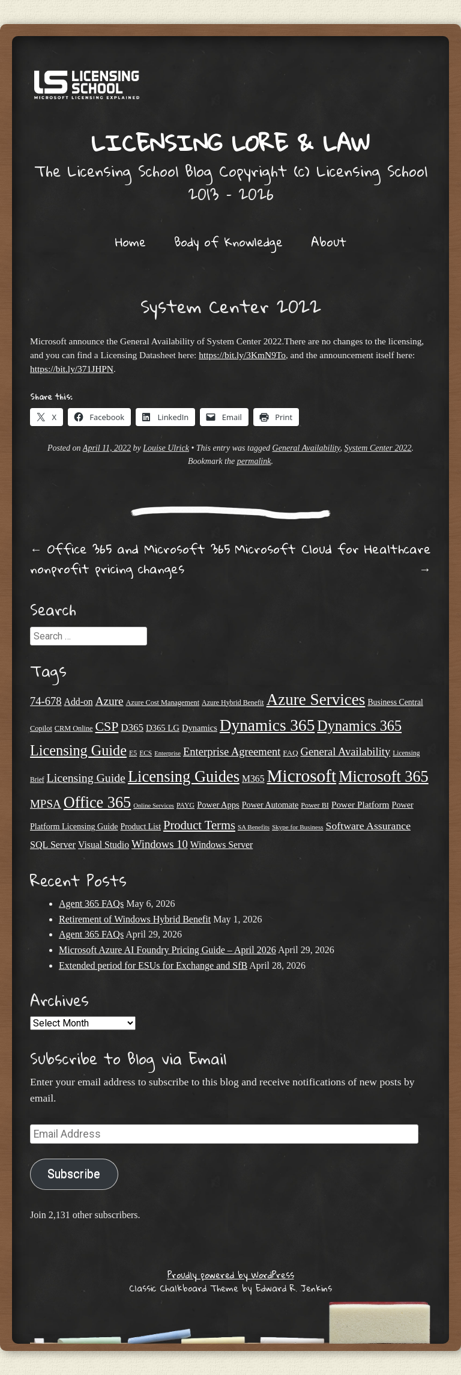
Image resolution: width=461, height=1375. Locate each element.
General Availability (306, 448)
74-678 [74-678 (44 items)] (46, 701)
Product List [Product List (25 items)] (141, 826)
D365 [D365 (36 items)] (132, 727)
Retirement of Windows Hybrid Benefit (135, 919)
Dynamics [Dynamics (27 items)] (199, 728)
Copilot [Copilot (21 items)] (41, 728)
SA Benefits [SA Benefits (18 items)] (254, 827)
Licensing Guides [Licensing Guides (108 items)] (184, 776)
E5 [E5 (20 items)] (133, 753)
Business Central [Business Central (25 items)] (395, 702)
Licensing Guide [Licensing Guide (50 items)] (86, 777)
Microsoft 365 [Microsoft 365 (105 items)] (384, 776)
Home (130, 241)
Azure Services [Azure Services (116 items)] (316, 700)
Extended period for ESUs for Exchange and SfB (153, 965)
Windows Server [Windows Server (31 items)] (221, 845)
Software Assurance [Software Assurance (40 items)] (368, 826)
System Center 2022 (378, 448)
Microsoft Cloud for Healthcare (333, 559)
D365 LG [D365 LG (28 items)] (162, 728)
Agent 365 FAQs (91, 903)
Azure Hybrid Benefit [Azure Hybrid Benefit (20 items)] (233, 702)
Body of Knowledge (228, 241)
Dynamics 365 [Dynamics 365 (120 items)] (267, 725)
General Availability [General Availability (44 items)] (346, 751)
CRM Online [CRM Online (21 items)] (74, 728)
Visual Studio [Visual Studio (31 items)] (103, 845)
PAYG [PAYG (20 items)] (185, 805)
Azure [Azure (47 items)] (109, 701)
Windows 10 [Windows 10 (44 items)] (159, 844)
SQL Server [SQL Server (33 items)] (53, 845)
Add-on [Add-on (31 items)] (78, 702)
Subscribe (73, 1174)
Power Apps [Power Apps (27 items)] (218, 804)
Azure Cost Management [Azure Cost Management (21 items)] (162, 702)
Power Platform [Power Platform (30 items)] (360, 804)
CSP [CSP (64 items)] (107, 726)
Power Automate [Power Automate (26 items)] (270, 804)
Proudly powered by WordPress (230, 1274)
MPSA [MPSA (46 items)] (45, 803)
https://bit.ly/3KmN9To (242, 355)
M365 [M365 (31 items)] (253, 778)
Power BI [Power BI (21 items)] (315, 805)
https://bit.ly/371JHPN (71, 369)
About (328, 241)
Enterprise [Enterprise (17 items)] (167, 753)
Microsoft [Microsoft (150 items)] (302, 775)
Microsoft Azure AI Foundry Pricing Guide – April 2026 (167, 950)
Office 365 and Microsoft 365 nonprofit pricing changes (130, 559)
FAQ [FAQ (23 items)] (290, 752)
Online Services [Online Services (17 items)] (153, 805)
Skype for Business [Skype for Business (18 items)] (297, 827)
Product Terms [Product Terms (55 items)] (199, 825)
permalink (254, 461)
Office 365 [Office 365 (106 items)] (97, 802)
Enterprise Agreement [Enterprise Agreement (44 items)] (231, 751)
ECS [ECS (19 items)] (145, 753)
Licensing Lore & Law (230, 142)
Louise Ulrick (166, 448)
